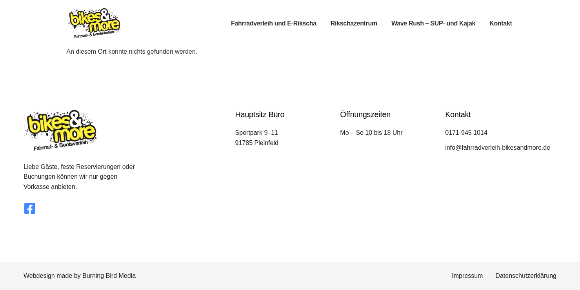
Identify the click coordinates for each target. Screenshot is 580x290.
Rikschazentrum (354, 23)
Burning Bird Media (109, 275)
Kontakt (500, 23)
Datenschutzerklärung (525, 275)
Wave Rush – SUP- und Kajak (433, 23)
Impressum (467, 275)
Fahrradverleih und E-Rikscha (273, 23)
